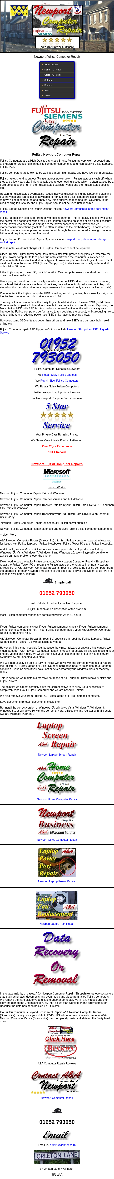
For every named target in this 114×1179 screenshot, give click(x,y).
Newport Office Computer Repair (57, 839)
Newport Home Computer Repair (57, 799)
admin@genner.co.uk (63, 1145)
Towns (47, 95)
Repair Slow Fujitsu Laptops (59, 374)
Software (48, 80)
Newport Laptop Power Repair (56, 881)
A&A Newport (51, 64)
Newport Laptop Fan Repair (57, 923)
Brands (48, 85)
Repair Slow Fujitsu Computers (59, 380)
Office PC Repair (52, 75)
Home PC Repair (52, 69)
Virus (46, 90)
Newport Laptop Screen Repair (57, 754)
